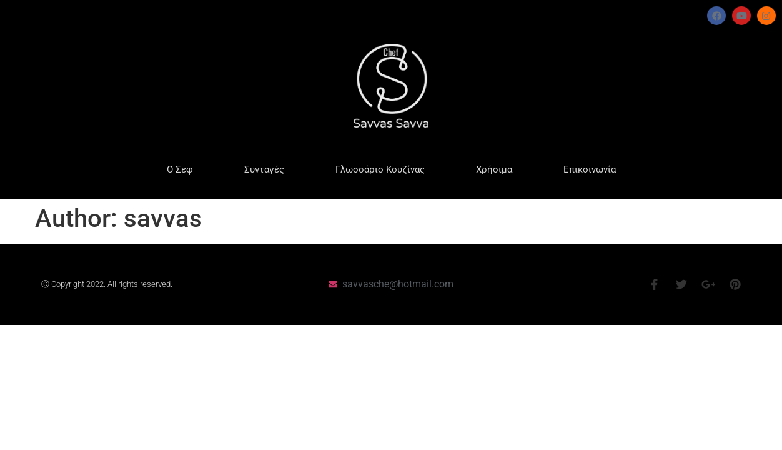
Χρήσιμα (494, 169)
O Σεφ (180, 169)
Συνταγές (264, 169)
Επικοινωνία (589, 169)
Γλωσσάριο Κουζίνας (380, 169)
